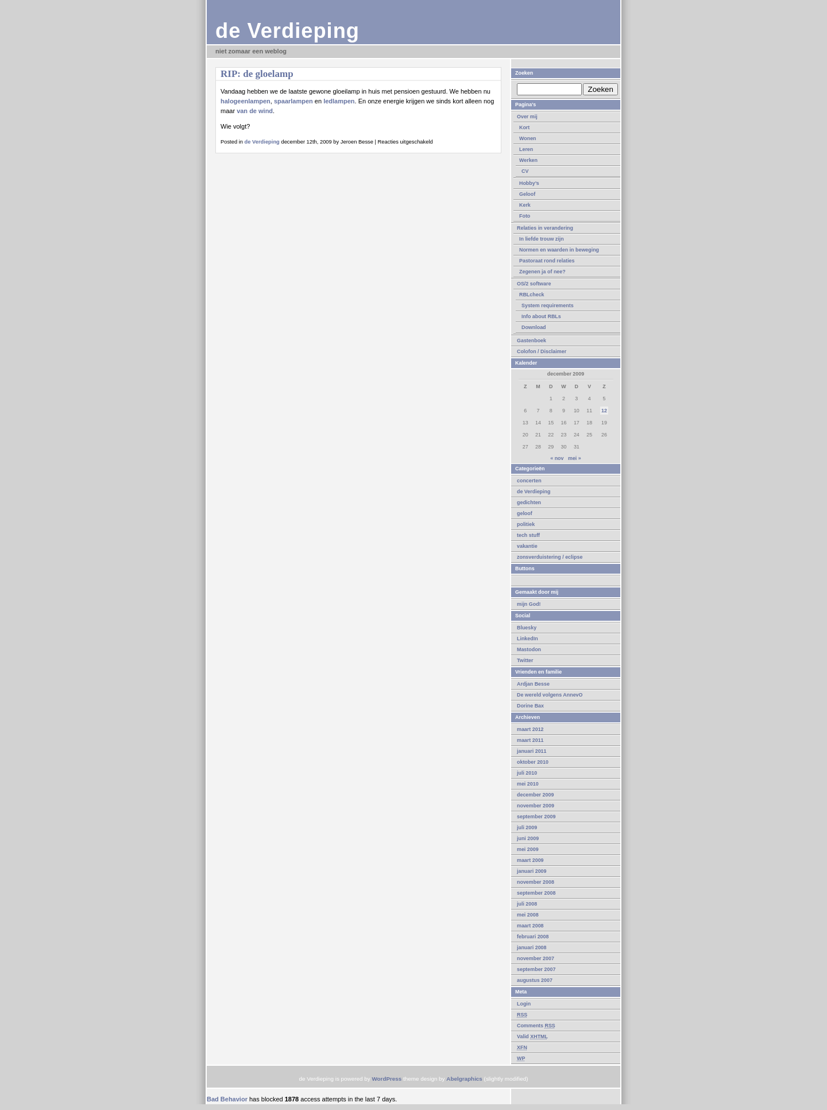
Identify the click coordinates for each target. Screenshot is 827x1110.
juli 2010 (527, 773)
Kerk (525, 205)
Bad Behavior (227, 1099)
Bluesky (526, 628)
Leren (526, 149)
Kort (524, 127)
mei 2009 (528, 849)
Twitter (525, 660)
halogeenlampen (245, 101)
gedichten (529, 502)
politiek (526, 524)
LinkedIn (527, 638)
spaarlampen (293, 101)
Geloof (527, 194)
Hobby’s (529, 183)
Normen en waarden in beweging (559, 250)
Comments (536, 1025)
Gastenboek (531, 340)
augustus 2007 (534, 980)
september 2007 (536, 969)
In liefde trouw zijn (541, 239)
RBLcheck (531, 294)
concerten (529, 481)
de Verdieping (287, 30)
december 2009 (535, 795)
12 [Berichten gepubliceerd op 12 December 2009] (604, 410)
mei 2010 (528, 784)
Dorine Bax (530, 706)
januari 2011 (532, 751)
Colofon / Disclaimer (541, 351)
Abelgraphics (464, 1079)
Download (533, 327)
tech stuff (528, 535)
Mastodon (529, 649)
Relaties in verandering (545, 228)
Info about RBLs (541, 316)
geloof (524, 513)
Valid (532, 1036)
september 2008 (536, 893)
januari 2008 (532, 947)
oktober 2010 (532, 762)
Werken (528, 160)
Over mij (527, 116)
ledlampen (338, 101)
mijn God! (529, 604)
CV (524, 171)
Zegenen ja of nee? (542, 271)
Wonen (527, 138)
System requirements (547, 305)
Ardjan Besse (533, 684)
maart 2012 (530, 729)
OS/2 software (534, 284)
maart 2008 (530, 926)
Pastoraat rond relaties (547, 261)
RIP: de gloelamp (257, 73)
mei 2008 (528, 915)
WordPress (386, 1079)
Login (524, 1004)
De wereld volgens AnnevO (550, 695)
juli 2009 (527, 827)
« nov (556, 458)
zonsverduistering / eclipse (549, 557)
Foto (524, 216)
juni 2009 (528, 838)
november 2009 (535, 806)
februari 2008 (532, 936)
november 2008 (535, 882)
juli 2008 (527, 904)
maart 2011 (530, 740)
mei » (574, 458)
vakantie (527, 546)
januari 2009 (532, 871)
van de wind (255, 110)
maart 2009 (530, 860)
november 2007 (535, 958)
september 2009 (536, 816)
